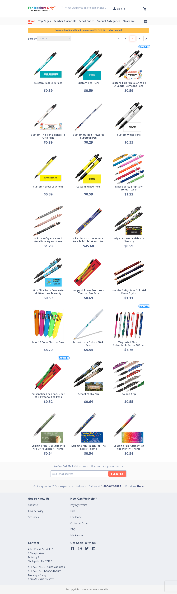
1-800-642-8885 (111, 486)
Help (72, 511)
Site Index (33, 517)
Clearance (129, 21)
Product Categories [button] (108, 21)
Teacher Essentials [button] (64, 21)
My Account (77, 535)
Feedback (75, 517)
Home (31, 21)
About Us (33, 505)
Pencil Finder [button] (86, 21)
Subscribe (117, 473)
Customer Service (80, 523)
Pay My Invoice (78, 505)
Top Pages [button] (44, 21)
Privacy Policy (35, 511)
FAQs (73, 529)
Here (140, 486)
